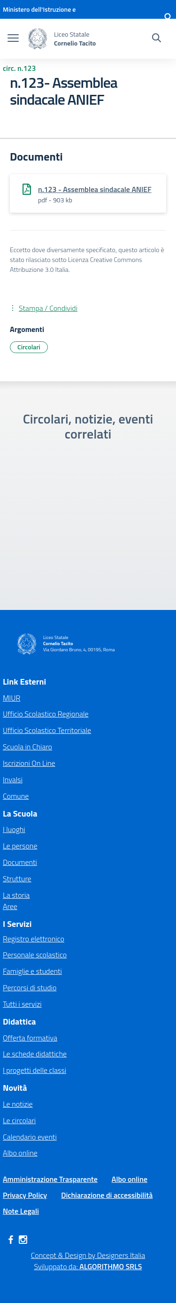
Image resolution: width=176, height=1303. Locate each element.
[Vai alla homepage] (37, 38)
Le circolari (19, 1120)
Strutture (17, 878)
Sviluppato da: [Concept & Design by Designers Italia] (88, 1266)
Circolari (28, 347)
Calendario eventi (30, 1136)
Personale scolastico (35, 954)
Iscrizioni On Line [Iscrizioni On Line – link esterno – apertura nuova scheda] (29, 763)
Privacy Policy (25, 1195)
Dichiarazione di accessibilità (107, 1195)
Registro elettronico (33, 938)
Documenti (20, 862)
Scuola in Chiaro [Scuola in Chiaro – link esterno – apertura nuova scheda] (27, 746)
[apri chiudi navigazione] (13, 39)
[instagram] (23, 1239)
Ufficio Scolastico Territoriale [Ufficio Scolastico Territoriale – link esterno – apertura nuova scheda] (47, 730)
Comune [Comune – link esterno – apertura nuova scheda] (16, 796)
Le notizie (18, 1104)
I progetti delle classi (34, 1070)
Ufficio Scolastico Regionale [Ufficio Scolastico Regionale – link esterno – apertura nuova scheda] (46, 713)
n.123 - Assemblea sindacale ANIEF (95, 189)
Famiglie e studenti (32, 971)
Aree (10, 906)
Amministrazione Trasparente (50, 1179)
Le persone (20, 845)
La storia (16, 895)
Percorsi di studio (29, 987)
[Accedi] (167, 18)
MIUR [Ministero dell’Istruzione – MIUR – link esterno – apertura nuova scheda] (11, 697)
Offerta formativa (30, 1037)
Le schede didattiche (35, 1053)
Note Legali (21, 1211)
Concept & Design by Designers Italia (88, 1255)
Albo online (20, 1152)
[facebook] (11, 1239)
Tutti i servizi (22, 1004)
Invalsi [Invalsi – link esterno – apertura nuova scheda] (13, 779)
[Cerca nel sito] (156, 39)
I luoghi (14, 829)
